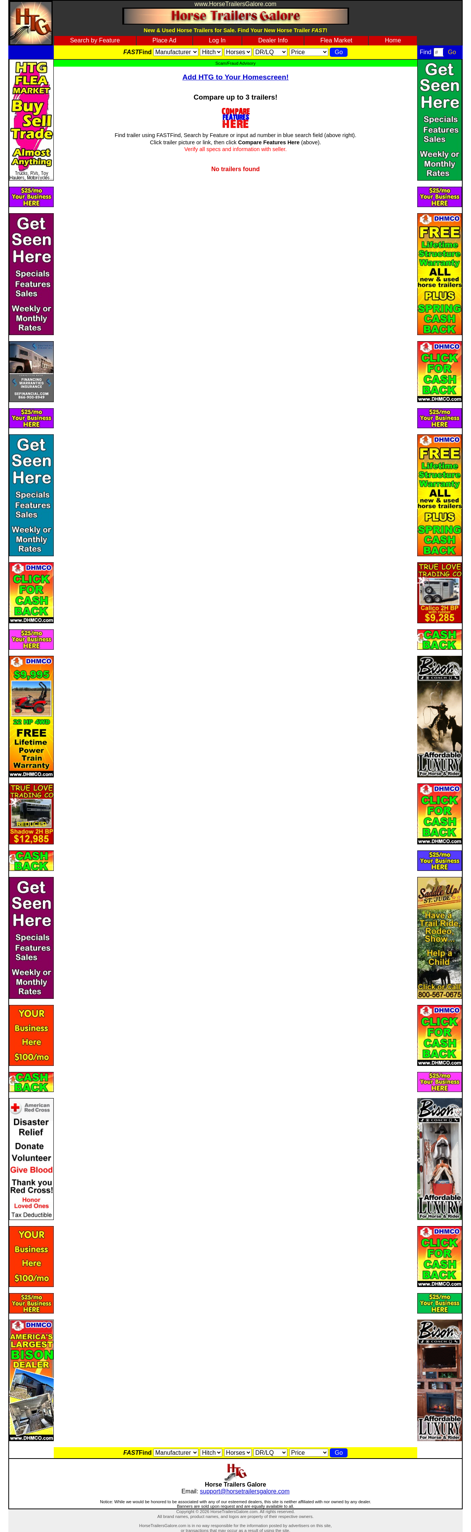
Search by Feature (95, 40)
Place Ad (164, 40)
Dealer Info (273, 40)
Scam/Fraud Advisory (235, 63)
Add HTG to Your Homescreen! (235, 77)
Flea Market (336, 40)
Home (393, 40)
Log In (217, 40)
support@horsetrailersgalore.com (245, 1491)
